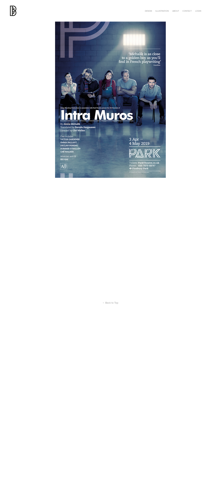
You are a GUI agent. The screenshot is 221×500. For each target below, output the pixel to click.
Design (148, 11)
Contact (187, 11)
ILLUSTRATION (162, 11)
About (175, 11)
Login (198, 11)
